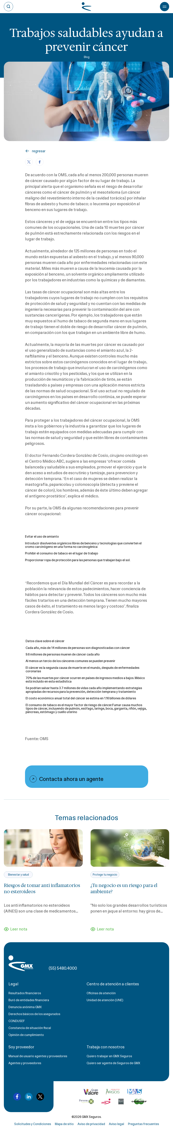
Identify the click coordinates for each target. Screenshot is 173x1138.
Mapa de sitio (64, 1124)
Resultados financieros (24, 993)
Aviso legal (116, 1124)
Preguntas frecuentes (143, 1124)
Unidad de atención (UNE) (105, 1000)
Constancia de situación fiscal (29, 1028)
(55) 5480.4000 (63, 968)
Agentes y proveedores (24, 1063)
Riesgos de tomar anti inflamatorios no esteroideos (42, 888)
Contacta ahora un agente (71, 779)
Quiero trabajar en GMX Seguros (109, 1056)
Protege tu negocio (105, 874)
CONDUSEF (16, 1021)
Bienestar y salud (18, 874)
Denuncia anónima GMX (25, 1007)
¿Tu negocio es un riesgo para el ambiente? (123, 888)
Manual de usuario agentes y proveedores (37, 1056)
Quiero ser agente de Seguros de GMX (113, 1063)
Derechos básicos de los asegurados (34, 1014)
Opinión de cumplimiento (26, 1035)
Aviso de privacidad (91, 1124)
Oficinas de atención (101, 993)
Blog (86, 57)
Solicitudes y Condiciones (32, 1124)
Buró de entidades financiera (28, 1000)
